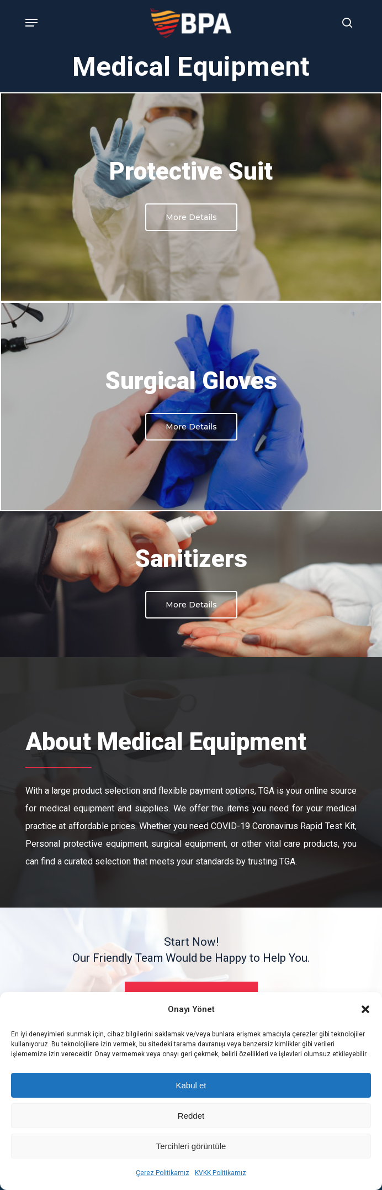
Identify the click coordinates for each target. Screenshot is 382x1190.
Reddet (191, 1115)
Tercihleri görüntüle (191, 1146)
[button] (365, 1009)
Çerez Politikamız (162, 1173)
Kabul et (191, 1085)
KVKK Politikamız (220, 1173)
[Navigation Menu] (31, 22)
